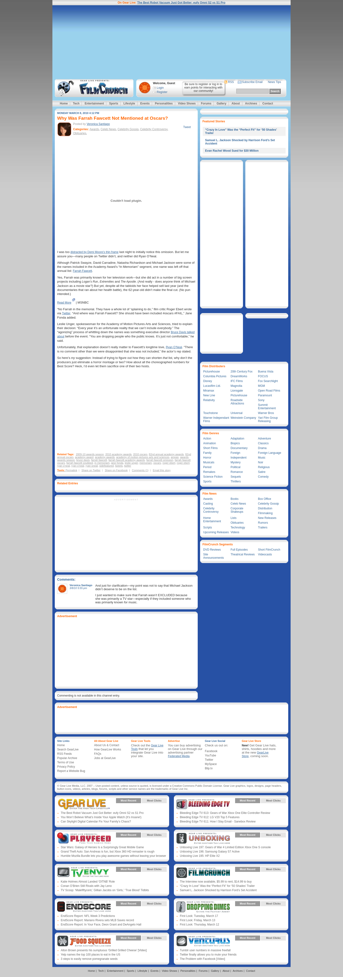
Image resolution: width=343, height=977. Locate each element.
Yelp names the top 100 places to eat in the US (90, 954)
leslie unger (131, 462)
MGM (261, 386)
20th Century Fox (241, 371)
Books (234, 499)
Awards (94, 129)
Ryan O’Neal (174, 347)
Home (64, 103)
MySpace (211, 764)
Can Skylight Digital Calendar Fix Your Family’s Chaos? (96, 821)
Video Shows (187, 103)
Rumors (263, 522)
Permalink (71, 470)
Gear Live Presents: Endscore (84, 907)
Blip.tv (209, 768)
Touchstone (210, 413)
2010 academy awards (118, 454)
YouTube (210, 755)
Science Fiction (212, 476)
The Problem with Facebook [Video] (202, 959)
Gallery (221, 103)
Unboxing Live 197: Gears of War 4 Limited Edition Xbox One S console (225, 847)
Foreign (235, 453)
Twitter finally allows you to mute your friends (208, 954)
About (236, 103)
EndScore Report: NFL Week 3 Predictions (88, 916)
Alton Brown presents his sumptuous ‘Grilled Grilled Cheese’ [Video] (104, 950)
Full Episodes (239, 549)
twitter (127, 465)
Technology (238, 527)
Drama (262, 448)
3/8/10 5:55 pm (78, 588)
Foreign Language (269, 453)
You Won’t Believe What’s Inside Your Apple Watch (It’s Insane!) (101, 817)
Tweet (187, 127)
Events (145, 103)
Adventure (264, 438)
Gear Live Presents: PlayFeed (84, 838)
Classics (263, 443)
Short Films (210, 448)
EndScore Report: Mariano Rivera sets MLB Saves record (97, 920)
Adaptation (237, 438)
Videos (235, 532)
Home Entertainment (212, 519)
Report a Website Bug (71, 771)
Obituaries (79, 133)
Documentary (239, 448)
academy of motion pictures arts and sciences (142, 457)
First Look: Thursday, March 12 (199, 924)
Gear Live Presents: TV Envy (84, 873)
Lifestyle (129, 103)
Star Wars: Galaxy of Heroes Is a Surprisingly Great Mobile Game (102, 847)
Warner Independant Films (216, 419)
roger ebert (168, 462)
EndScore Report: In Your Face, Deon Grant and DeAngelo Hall (101, 924)
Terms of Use (65, 762)
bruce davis (83, 460)
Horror (207, 457)
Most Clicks (154, 800)
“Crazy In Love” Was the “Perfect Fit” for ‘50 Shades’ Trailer (217, 886)
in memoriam (102, 462)
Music (261, 457)
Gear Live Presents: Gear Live (84, 804)
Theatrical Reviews (243, 554)
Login (160, 87)
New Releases (267, 518)
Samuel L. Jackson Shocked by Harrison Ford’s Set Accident (218, 890)
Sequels (236, 476)
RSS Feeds (64, 753)
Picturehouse (211, 371)
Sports (113, 103)
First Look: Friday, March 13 (197, 920)
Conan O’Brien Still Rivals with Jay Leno (86, 886)
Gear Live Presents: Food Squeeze (84, 941)
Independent (239, 457)
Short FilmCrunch (269, 549)
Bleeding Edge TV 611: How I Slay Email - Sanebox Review (218, 821)
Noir (260, 462)
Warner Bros (266, 413)
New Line (209, 395)
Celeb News (108, 129)
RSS (231, 82)
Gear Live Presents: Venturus (203, 941)
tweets (119, 465)
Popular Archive (67, 758)
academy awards (105, 457)
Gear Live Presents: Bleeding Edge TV (203, 804)
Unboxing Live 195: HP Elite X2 (200, 856)
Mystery (236, 462)
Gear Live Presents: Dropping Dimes (203, 907)
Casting (208, 503)
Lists (234, 518)
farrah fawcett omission (159, 460)
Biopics (235, 443)
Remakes (209, 472)
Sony (261, 400)
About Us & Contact (106, 745)
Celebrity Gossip (128, 129)
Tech (76, 103)
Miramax (208, 390)
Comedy (263, 476)
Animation (209, 443)
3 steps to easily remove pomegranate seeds (89, 959)
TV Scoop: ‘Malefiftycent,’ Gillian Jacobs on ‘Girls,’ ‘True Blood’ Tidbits (105, 890)
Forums (206, 103)
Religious (264, 467)
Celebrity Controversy (153, 129)
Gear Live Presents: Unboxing (203, 838)
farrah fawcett (99, 460)
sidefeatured (106, 465)
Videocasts (265, 554)
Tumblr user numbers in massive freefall (205, 950)
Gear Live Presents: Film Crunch (203, 873)
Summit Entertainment (267, 406)
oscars (157, 462)
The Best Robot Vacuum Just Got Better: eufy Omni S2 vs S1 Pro (181, 2)
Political (235, 467)
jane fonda (117, 462)
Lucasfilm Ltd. (212, 386)
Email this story (162, 470)
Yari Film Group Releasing (268, 419)
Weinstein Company (243, 417)
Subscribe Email (252, 82)
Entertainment (94, 103)
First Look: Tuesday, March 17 (199, 916)
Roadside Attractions (237, 401)
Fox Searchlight (268, 381)
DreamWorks (239, 376)
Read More (64, 302)
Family (207, 453)
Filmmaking (265, 513)
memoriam (146, 462)
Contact (267, 103)
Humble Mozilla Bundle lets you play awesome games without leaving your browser (113, 856)
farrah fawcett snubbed (79, 462)
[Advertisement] (171, 42)
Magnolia (236, 386)
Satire (261, 472)
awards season (66, 460)
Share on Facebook (116, 470)
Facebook (211, 751)
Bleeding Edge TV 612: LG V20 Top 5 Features (209, 817)
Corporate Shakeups (237, 510)
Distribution (265, 508)
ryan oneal (92, 465)
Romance (237, 472)
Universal (236, 413)
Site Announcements (213, 556)
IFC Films (237, 381)
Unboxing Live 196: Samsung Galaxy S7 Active (210, 851)
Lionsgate (237, 390)
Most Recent (128, 800)
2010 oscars (140, 454)
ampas (175, 457)
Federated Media (179, 756)
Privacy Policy (66, 766)
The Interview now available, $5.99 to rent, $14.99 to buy (216, 881)
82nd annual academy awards (166, 454)
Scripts (207, 527)
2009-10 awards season (90, 454)
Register (162, 92)
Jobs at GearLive (105, 758)
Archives (251, 103)
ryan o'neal (63, 465)
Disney (207, 381)
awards (184, 457)
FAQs (97, 753)
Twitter (66, 313)
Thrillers (236, 481)
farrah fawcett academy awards (126, 460)
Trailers (262, 527)
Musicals (208, 462)
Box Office (264, 499)
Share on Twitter (91, 470)
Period (207, 467)
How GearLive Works (107, 749)
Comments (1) (140, 470)
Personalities (164, 103)
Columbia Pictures (214, 376)
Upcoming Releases (216, 532)
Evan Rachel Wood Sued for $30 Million (231, 150)
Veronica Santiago (98, 124)
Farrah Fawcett (82, 271)
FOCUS (263, 376)
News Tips (274, 82)
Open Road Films (269, 390)
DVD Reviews (212, 549)
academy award (84, 457)
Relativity (209, 400)
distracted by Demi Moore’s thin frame (95, 252)
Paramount (265, 395)
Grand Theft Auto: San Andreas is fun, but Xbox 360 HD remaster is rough (107, 851)
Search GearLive (68, 749)
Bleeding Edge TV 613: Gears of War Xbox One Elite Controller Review (225, 813)
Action (207, 438)
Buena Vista (265, 371)
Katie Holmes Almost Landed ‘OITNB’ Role (88, 881)
